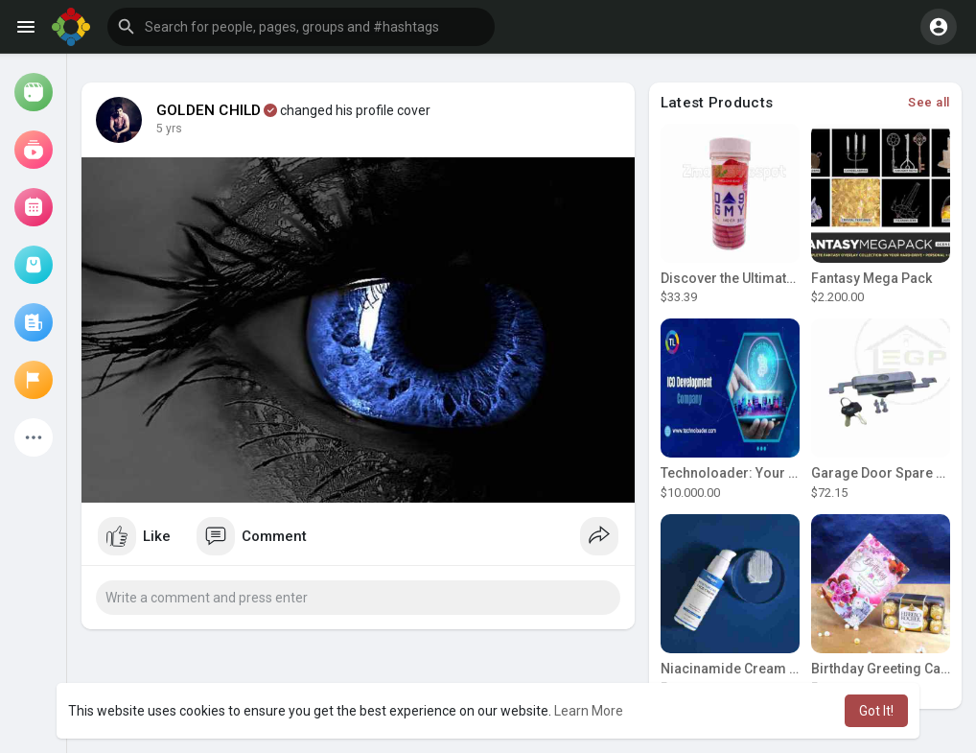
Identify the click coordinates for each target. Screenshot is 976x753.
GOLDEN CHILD (208, 110)
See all (929, 102)
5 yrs (169, 128)
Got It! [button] (876, 710)
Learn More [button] (588, 710)
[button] (301, 27)
